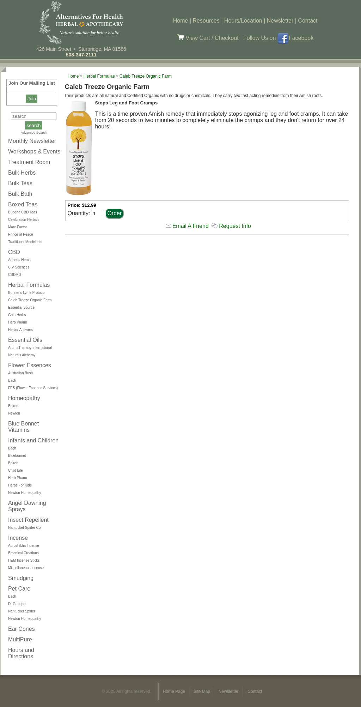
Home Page (174, 691)
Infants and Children (33, 440)
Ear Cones (21, 629)
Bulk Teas (20, 183)
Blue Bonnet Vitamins (23, 427)
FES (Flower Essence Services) (33, 388)
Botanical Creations (23, 553)
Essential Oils (25, 340)
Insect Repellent (28, 520)
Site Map (203, 691)
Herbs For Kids (20, 485)
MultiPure (20, 639)
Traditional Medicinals (25, 242)
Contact (307, 21)
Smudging (20, 578)
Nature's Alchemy (22, 355)
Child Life (15, 470)
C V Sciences (18, 267)
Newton (14, 413)
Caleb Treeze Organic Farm (29, 300)
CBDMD (14, 275)
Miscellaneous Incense (26, 568)
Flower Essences (29, 365)
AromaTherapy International (30, 348)
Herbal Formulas (29, 285)
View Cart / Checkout (207, 38)
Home (180, 21)
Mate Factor (17, 227)
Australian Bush (20, 373)
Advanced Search (34, 132)
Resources (206, 21)
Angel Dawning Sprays (27, 506)
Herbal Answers (20, 330)
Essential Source (21, 307)
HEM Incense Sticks (23, 560)
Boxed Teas (22, 204)
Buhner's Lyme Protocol (26, 293)
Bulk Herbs (22, 173)
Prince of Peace (20, 234)
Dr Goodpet (17, 604)
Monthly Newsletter (32, 141)
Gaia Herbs (17, 315)
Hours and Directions (21, 653)
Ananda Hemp (19, 260)
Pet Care (19, 589)
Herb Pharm (17, 322)
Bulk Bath (20, 194)
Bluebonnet (17, 456)
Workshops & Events (34, 152)
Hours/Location (243, 21)
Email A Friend (190, 226)
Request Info (235, 226)
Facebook (295, 38)
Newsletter (280, 21)
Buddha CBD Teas (22, 212)
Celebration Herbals (23, 220)
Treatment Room (29, 162)
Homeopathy (24, 398)
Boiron (13, 406)
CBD (14, 252)
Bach (12, 380)
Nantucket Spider (21, 611)
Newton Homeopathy (24, 493)
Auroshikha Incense (23, 546)
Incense (18, 538)
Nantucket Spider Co (24, 528)
